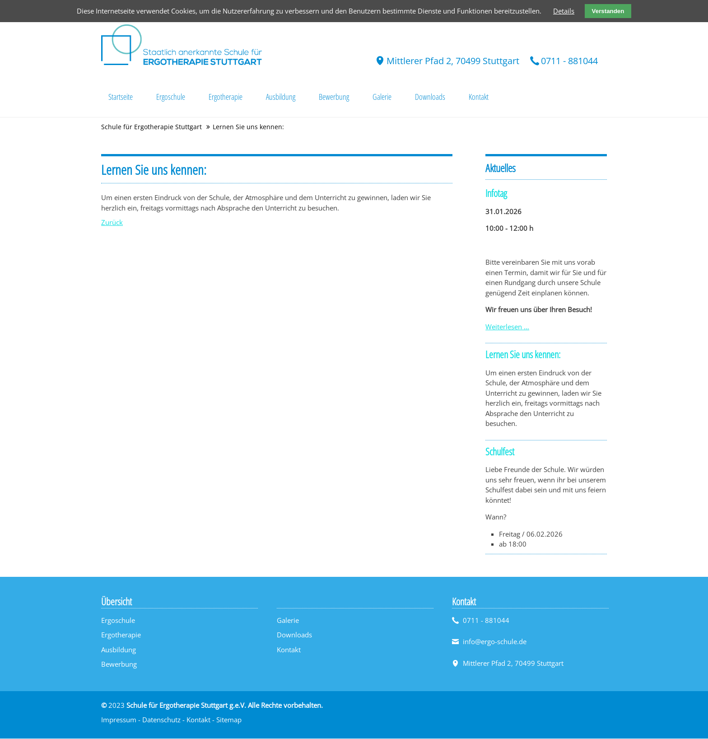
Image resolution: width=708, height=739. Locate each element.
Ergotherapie (121, 635)
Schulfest (499, 451)
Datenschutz (161, 720)
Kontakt (289, 650)
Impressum (118, 720)
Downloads (294, 635)
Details (563, 10)
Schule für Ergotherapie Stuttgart (151, 127)
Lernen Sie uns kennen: (522, 355)
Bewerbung (119, 664)
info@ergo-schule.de (494, 642)
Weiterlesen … (507, 327)
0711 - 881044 (569, 61)
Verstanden (608, 11)
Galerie (288, 620)
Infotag (496, 194)
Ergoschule (118, 620)
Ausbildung (118, 650)
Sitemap (229, 720)
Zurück (112, 223)
